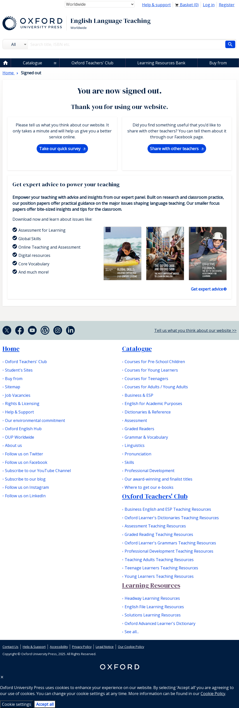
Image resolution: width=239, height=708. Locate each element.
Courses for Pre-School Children (155, 361)
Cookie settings (16, 704)
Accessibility (59, 646)
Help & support (156, 4)
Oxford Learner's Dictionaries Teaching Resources (172, 517)
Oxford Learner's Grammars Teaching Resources (170, 543)
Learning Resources (151, 585)
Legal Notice (105, 646)
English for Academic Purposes (153, 403)
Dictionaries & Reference (148, 412)
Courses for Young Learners (151, 370)
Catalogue (32, 63)
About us (13, 445)
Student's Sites (19, 370)
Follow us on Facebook (26, 462)
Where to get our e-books (149, 487)
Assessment (136, 420)
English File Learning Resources (154, 606)
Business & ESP (139, 395)
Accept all (45, 704)
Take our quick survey (59, 148)
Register (227, 4)
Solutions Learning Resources (153, 615)
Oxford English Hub (23, 428)
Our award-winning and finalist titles (158, 479)
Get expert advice (207, 289)
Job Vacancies (17, 395)
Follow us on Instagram (27, 487)
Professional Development (149, 470)
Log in (209, 4)
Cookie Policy (213, 693)
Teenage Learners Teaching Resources (161, 568)
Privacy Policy (81, 646)
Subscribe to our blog (25, 479)
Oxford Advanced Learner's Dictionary (160, 623)
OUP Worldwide (19, 437)
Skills (129, 462)
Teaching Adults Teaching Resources (159, 559)
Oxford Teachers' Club (92, 63)
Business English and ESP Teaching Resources (168, 509)
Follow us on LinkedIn (25, 496)
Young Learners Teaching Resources (159, 576)
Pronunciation (138, 454)
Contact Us (10, 646)
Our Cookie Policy (131, 646)
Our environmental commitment (35, 420)
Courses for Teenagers (146, 378)
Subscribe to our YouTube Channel (38, 470)
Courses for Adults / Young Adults (156, 387)
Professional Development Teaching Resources (169, 551)
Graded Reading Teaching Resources (159, 534)
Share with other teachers (174, 148)
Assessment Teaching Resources (155, 526)
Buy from (218, 63)
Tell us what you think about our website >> (195, 330)
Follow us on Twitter (24, 454)
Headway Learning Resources (152, 598)
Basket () (187, 4)
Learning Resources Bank (161, 63)
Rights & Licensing (22, 403)
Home (10, 348)
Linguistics (135, 445)
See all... (132, 631)
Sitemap (12, 387)
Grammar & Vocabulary (146, 437)
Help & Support (19, 412)
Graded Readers (139, 428)
